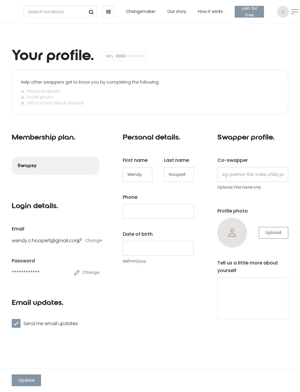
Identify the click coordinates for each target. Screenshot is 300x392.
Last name (176, 160)
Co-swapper (232, 160)
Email (18, 228)
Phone (130, 197)
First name (135, 160)
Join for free (249, 12)
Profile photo (232, 211)
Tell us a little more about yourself (247, 266)
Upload (273, 232)
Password (23, 260)
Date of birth (138, 234)
